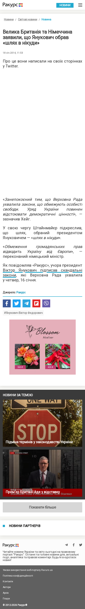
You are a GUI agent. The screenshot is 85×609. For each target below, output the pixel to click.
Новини (65, 5)
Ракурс (21, 292)
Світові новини (27, 19)
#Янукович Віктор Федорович (23, 312)
